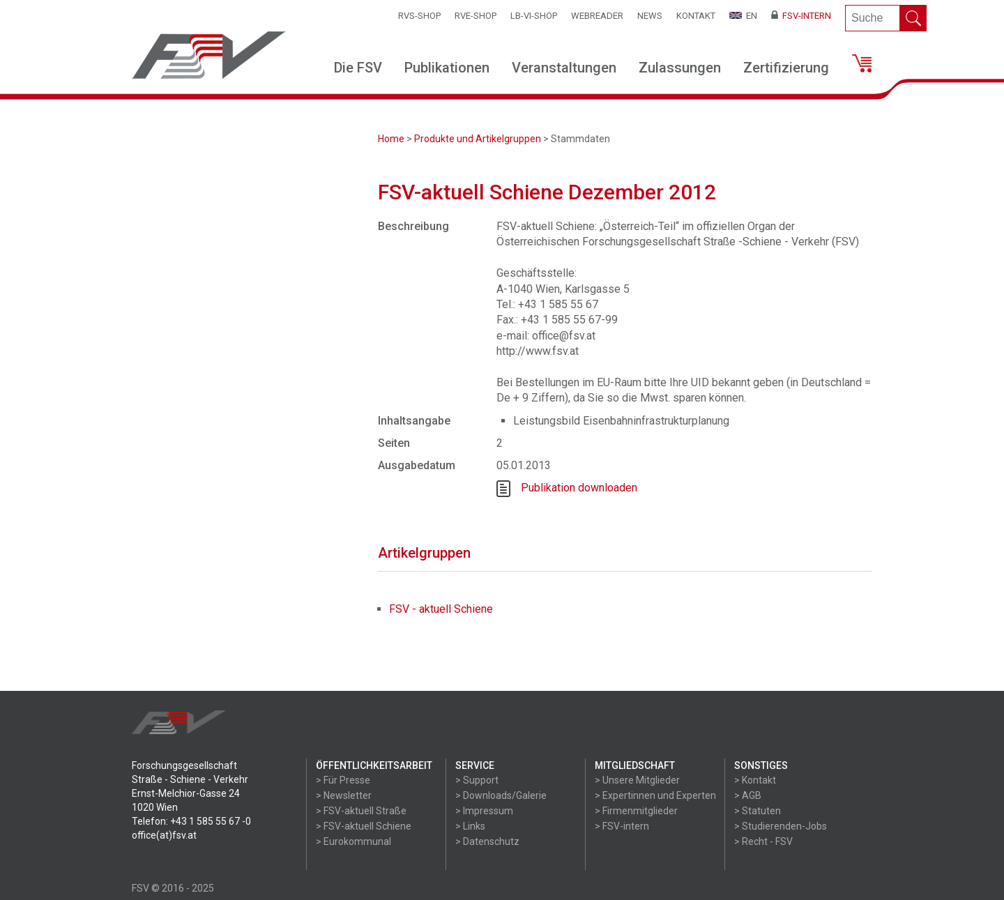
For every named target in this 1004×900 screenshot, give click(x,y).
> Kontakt (755, 780)
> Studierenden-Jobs (780, 826)
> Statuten (757, 810)
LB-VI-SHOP (533, 15)
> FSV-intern (622, 826)
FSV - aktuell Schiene (441, 609)
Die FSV (358, 67)
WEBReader (597, 15)
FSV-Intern (801, 15)
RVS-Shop (419, 15)
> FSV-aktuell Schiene (363, 826)
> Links (470, 826)
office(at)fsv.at (164, 835)
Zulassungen (680, 67)
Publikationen (446, 67)
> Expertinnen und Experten (655, 795)
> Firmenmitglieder (636, 810)
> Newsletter (344, 795)
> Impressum (484, 810)
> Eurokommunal (353, 841)
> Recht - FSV (763, 841)
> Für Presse (343, 780)
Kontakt (695, 15)
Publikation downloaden (579, 487)
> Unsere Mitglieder (637, 780)
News (649, 15)
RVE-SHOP (475, 15)
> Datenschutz (487, 841)
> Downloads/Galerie (501, 795)
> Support (477, 780)
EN (743, 15)
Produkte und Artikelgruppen (477, 138)
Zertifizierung (786, 67)
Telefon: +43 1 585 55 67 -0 (191, 821)
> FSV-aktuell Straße (361, 810)
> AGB (747, 795)
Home (391, 138)
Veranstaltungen (564, 67)
